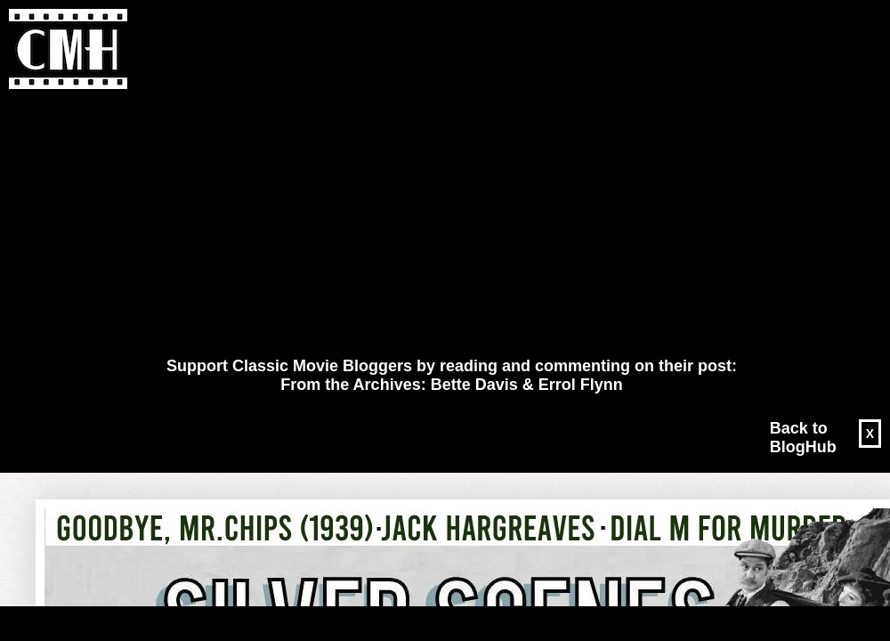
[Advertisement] (419, 223)
